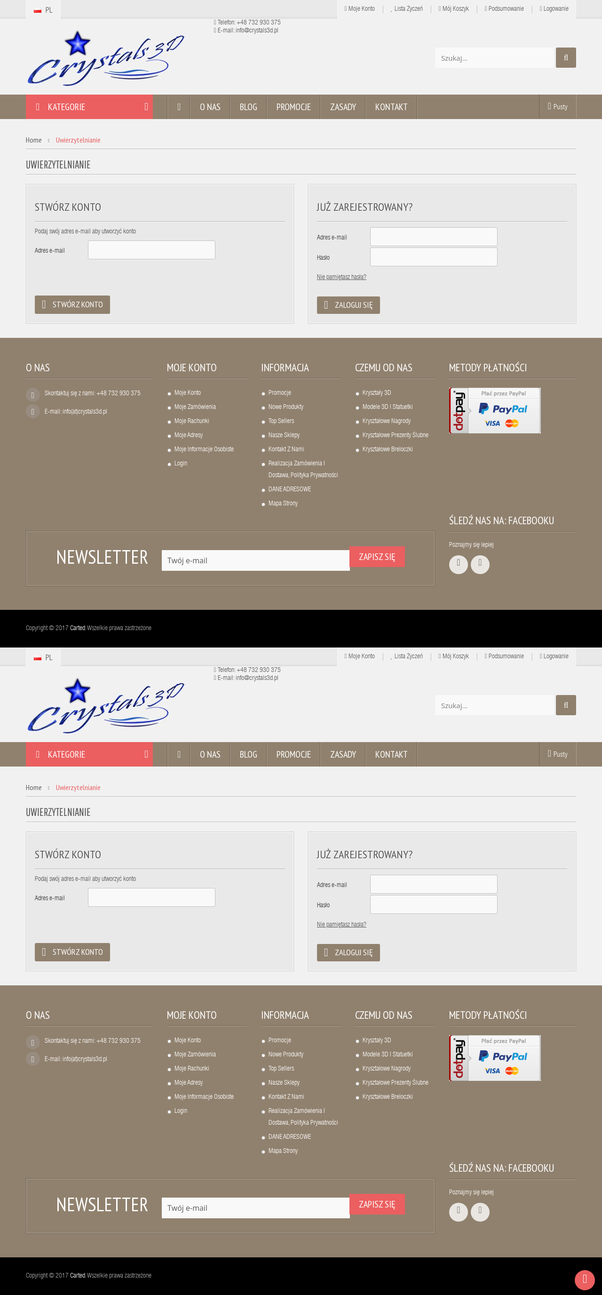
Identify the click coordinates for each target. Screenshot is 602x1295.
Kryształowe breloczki (388, 450)
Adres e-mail (50, 251)
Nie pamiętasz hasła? (341, 277)
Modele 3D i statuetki (388, 407)
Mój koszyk (454, 9)
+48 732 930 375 (259, 23)
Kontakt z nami (286, 450)
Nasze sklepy (284, 435)
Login (180, 464)
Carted (77, 628)
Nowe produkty (286, 407)
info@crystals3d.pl (257, 31)
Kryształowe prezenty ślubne (395, 435)
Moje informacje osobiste (204, 450)
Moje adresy (188, 435)
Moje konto (192, 367)
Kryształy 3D (377, 393)
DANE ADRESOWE (290, 490)
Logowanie (554, 9)
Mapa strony (283, 504)
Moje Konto (360, 9)
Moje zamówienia (195, 407)
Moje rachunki (191, 421)
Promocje (280, 393)
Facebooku (531, 520)
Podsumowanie (504, 9)
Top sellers (281, 421)
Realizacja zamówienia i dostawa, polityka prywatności (303, 470)
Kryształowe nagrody (387, 421)
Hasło (323, 258)
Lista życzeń (407, 9)
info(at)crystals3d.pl (85, 412)
